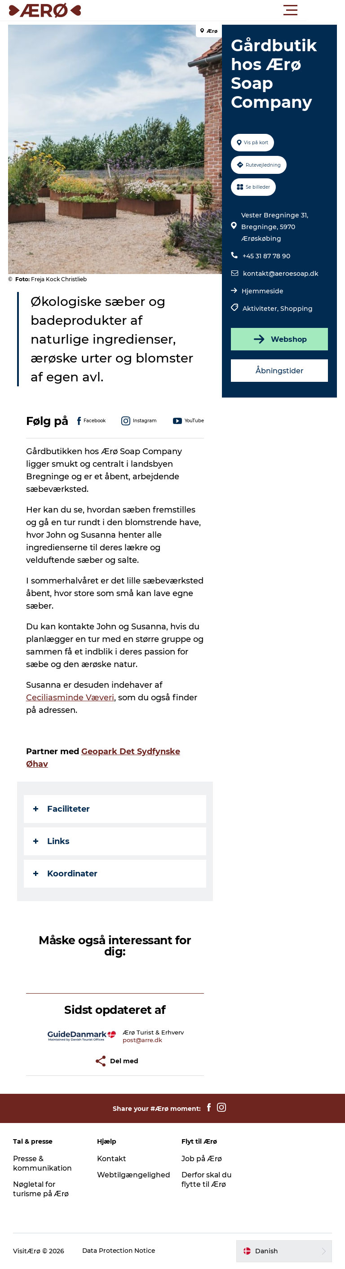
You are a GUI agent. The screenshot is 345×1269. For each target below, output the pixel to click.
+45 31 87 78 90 (266, 256)
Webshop (279, 339)
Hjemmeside (262, 291)
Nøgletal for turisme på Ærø (42, 1189)
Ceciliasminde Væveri (71, 698)
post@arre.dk (143, 1039)
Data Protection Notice (120, 1251)
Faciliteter (62, 809)
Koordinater (66, 874)
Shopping (296, 309)
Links (52, 841)
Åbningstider (279, 371)
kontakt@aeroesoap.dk (280, 274)
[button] (213, 10)
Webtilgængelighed (134, 1175)
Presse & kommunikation (43, 1163)
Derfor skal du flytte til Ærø (207, 1180)
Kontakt (112, 1158)
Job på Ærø (202, 1158)
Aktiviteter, (261, 309)
